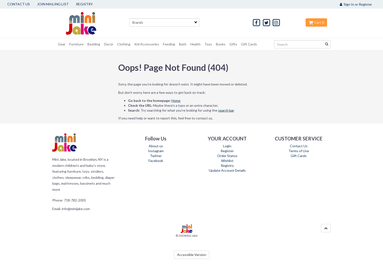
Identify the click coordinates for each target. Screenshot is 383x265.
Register (227, 151)
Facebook (156, 161)
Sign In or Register (356, 4)
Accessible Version (191, 255)
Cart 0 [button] (316, 22)
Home (176, 100)
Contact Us (299, 146)
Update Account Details (227, 170)
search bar (226, 110)
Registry (227, 165)
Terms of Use (298, 151)
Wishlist (227, 161)
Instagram (156, 151)
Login (227, 146)
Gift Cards (299, 156)
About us (156, 146)
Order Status (227, 156)
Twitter (156, 156)
